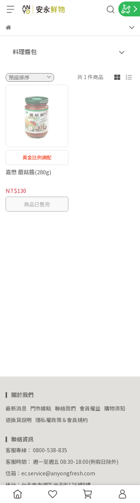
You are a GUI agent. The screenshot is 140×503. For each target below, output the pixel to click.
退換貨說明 (19, 420)
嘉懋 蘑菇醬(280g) (28, 172)
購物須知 (114, 408)
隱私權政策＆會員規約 (61, 420)
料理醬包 (25, 51)
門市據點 (40, 408)
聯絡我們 (65, 408)
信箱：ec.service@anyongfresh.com (50, 473)
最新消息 (16, 408)
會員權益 (90, 408)
